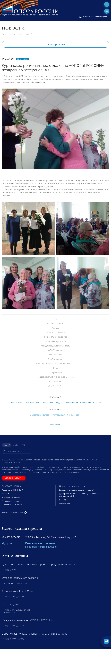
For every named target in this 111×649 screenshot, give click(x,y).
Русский (6, 445)
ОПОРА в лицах (55, 350)
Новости (11, 34)
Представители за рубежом (41, 546)
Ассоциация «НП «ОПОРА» (13, 490)
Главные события (55, 323)
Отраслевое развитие (55, 341)
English (16, 445)
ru (107, 11)
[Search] (16, 451)
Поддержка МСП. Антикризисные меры (55, 377)
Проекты (62, 500)
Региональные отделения (40, 543)
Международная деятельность (55, 346)
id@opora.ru (8, 543)
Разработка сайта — (14, 512)
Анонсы (55, 328)
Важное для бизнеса (55, 332)
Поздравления (55, 372)
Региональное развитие (55, 337)
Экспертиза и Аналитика (12, 505)
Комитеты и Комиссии (11, 497)
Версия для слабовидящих (94, 17)
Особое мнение (55, 359)
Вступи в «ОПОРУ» (14, 478)
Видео (55, 368)
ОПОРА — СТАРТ (55, 386)
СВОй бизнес (55, 381)
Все (55, 319)
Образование (64, 504)
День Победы (23, 34)
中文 (24, 445)
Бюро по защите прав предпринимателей (55, 363)
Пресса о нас (55, 355)
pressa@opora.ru (8, 612)
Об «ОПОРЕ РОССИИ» (11, 486)
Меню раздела (56, 44)
